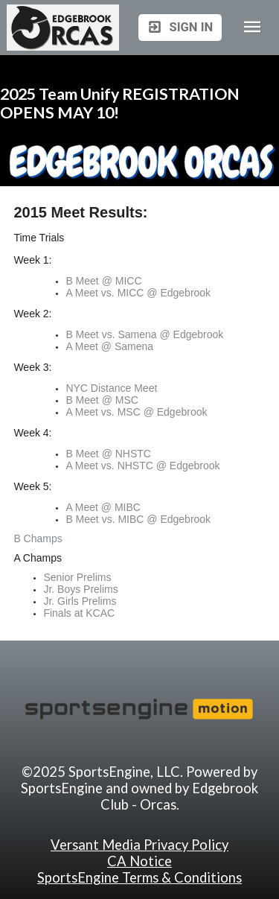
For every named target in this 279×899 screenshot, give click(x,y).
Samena (137, 334)
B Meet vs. (91, 334)
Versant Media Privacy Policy (139, 844)
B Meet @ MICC (103, 281)
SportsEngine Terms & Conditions (139, 877)
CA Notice (139, 861)
